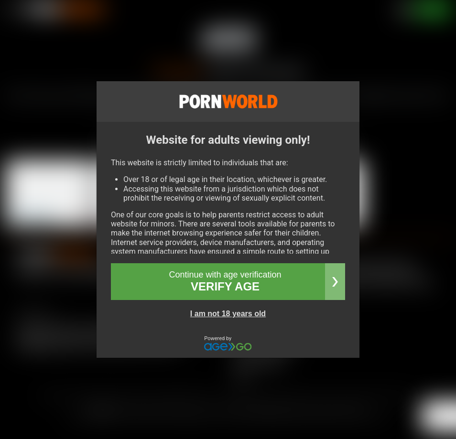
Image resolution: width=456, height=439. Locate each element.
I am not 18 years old (228, 314)
